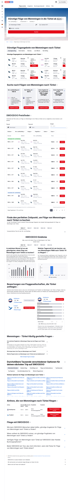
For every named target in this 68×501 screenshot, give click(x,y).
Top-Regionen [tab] (11, 371)
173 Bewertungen (18, 302)
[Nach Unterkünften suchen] (2, 8)
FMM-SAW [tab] (36, 228)
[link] (14, 107)
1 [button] (51, 210)
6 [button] (62, 210)
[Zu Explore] (2, 17)
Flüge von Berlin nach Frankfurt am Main (36, 380)
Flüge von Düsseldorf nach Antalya (35, 383)
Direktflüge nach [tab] (34, 368)
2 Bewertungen (17, 309)
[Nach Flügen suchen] (2, 6)
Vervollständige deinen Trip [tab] (23, 371)
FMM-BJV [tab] (49, 228)
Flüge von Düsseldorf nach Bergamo (15, 387)
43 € (59, 19)
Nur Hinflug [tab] (45, 50)
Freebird (16, 305)
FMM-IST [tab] (29, 228)
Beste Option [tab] (22, 50)
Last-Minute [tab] (37, 50)
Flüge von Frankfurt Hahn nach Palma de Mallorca (55, 381)
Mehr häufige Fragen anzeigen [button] (27, 356)
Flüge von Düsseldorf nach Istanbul (15, 380)
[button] (2, 2)
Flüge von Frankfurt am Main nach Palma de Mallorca (36, 378)
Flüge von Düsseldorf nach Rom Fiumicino (53, 394)
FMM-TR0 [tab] (23, 245)
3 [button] (56, 210)
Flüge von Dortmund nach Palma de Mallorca (54, 378)
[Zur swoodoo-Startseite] (9, 2)
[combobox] (13, 21)
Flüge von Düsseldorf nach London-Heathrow (35, 387)
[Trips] (2, 20)
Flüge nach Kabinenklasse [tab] (46, 368)
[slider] (66, 128)
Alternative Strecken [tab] (13, 368)
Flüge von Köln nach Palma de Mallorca (55, 383)
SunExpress (16, 298)
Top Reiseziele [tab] (58, 368)
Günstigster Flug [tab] (12, 50)
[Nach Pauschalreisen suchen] (2, 14)
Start (7, 41)
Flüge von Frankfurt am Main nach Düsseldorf (54, 387)
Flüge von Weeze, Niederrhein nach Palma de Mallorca (15, 384)
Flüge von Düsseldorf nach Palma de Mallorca (15, 378)
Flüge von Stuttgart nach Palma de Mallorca (15, 394)
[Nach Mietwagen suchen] (2, 11)
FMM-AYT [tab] (23, 228)
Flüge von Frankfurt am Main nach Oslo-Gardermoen (36, 394)
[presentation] (62, 19)
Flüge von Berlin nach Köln (13, 390)
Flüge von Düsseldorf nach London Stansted (54, 391)
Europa (11, 41)
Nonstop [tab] (29, 50)
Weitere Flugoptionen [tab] (38, 371)
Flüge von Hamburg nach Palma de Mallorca (35, 391)
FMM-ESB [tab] (43, 228)
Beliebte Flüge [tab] (24, 368)
